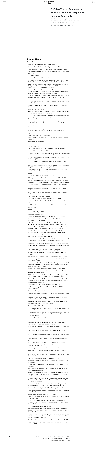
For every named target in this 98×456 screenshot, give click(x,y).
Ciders (69, 449)
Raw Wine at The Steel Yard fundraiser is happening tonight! (43, 367)
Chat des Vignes (32, 211)
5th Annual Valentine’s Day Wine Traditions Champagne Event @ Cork (46, 397)
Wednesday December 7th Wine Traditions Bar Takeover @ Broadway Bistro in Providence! (48, 301)
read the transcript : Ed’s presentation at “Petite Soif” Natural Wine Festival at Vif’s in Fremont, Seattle (48, 265)
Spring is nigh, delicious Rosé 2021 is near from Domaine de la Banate (46, 151)
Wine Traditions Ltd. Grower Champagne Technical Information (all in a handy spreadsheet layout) (48, 347)
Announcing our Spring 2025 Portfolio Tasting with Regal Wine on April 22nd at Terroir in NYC (48, 72)
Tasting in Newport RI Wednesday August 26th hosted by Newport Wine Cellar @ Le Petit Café (48, 363)
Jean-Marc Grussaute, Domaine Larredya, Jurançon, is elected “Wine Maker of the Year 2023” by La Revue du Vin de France (49, 113)
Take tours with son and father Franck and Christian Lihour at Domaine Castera (48, 183)
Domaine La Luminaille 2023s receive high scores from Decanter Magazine (47, 78)
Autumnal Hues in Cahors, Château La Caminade (40, 310)
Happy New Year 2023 (34, 135)
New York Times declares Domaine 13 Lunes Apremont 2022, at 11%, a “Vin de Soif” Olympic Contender (48, 103)
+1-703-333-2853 (48, 449)
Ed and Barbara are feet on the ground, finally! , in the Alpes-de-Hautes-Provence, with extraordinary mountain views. (47, 165)
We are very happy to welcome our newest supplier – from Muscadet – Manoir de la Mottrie (48, 370)
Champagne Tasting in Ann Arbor (36, 110)
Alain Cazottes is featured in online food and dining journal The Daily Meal (47, 308)
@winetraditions (58, 449)
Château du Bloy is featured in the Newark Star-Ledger (42, 404)
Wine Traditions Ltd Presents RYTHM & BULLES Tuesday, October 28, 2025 (47, 69)
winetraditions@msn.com (57, 451)
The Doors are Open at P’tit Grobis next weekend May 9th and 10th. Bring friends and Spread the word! (47, 378)
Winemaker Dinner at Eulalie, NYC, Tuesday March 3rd (42, 64)
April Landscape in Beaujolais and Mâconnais (40, 241)
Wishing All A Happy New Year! (36, 297)
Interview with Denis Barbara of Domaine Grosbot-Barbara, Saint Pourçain (47, 262)
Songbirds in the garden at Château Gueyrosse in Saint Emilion (44, 202)
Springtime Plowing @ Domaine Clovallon (39, 325)
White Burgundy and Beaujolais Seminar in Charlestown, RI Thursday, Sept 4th (48, 430)
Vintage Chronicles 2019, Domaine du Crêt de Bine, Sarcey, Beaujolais (46, 221)
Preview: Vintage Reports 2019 (36, 216)
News (38, 59)
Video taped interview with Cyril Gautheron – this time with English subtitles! (48, 181)
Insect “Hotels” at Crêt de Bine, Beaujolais (39, 200)
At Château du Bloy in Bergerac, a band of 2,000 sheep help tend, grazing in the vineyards (48, 197)
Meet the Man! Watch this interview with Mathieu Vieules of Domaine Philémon (48, 209)
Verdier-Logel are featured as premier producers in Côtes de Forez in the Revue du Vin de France (48, 127)
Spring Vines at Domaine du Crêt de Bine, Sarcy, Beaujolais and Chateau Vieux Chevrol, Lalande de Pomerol (49, 335)
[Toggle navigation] (5, 2)
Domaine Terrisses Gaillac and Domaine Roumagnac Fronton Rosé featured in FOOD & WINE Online (48, 433)
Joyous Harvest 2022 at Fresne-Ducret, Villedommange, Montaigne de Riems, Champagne (48, 140)
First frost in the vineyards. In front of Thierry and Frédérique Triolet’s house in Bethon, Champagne (48, 294)
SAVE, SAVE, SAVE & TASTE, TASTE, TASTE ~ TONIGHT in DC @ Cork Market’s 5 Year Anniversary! (49, 407)
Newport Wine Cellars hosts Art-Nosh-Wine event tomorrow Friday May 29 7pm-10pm (48, 374)
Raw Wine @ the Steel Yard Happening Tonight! (40, 327)
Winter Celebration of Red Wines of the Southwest (41, 153)
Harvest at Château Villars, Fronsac (37, 313)
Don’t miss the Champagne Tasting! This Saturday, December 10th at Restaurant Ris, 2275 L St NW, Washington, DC (48, 305)
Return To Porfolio (31, 62)
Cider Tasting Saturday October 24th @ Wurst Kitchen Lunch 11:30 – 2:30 (47, 356)
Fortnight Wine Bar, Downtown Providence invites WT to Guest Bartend (46, 274)
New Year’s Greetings (33, 76)
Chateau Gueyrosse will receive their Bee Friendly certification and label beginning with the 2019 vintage (47, 224)
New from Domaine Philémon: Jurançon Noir (39, 416)
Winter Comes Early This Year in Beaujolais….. (40, 137)
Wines (69, 447)
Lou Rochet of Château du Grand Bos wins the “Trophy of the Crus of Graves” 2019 (48, 205)
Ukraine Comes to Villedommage (36, 144)
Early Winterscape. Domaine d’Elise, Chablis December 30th (44, 291)
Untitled (30, 176)
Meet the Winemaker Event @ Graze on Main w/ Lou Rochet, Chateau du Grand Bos (47, 107)
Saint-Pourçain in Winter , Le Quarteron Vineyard (41, 179)
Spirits (68, 451)
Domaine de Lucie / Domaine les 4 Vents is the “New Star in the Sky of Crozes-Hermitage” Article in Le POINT (48, 278)
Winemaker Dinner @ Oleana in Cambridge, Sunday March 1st (44, 67)
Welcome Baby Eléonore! (34, 149)
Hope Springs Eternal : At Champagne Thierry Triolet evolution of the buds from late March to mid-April (48, 192)
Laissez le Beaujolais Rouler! (35, 218)
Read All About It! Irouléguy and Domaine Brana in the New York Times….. (47, 437)
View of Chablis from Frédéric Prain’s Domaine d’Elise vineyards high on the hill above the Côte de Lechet (48, 316)
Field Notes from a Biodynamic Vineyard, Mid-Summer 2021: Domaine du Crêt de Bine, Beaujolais (48, 161)
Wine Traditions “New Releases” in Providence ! (40, 146)
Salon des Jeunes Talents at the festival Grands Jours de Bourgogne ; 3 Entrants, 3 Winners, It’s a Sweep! (49, 343)
